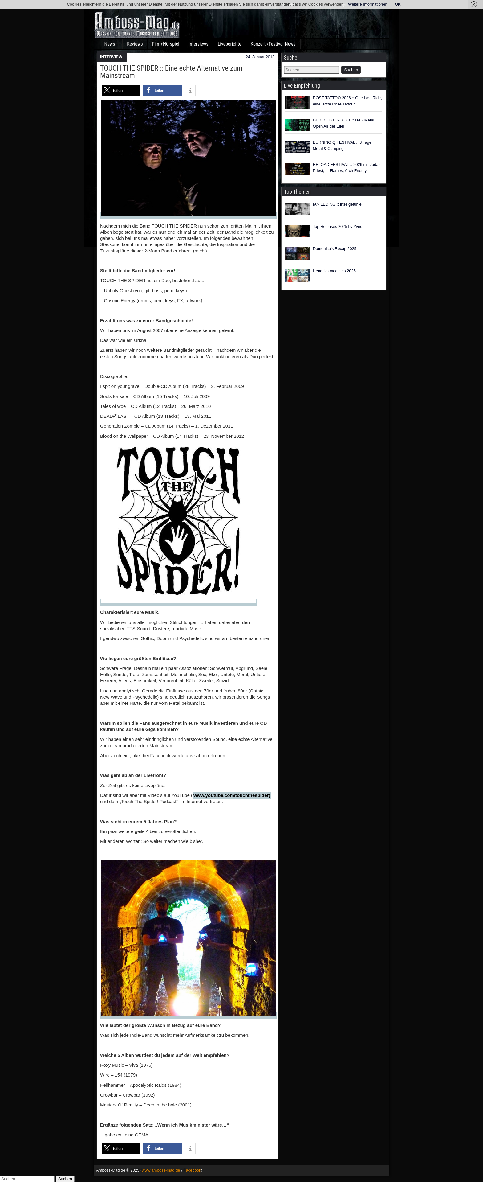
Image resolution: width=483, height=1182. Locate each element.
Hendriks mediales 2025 (334, 271)
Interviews (199, 44)
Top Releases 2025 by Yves (337, 226)
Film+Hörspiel (165, 44)
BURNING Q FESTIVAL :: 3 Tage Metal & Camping (342, 145)
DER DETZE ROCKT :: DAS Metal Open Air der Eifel (343, 123)
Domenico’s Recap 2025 (334, 248)
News (109, 44)
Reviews (135, 44)
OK (398, 4)
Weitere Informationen (368, 4)
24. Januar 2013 (260, 57)
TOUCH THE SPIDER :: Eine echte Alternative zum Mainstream (171, 72)
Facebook (192, 1170)
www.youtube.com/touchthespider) (231, 795)
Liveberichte (230, 44)
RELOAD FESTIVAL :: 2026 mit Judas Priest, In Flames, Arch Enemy (347, 167)
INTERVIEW (111, 57)
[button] (121, 90)
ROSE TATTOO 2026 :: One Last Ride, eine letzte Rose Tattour (347, 101)
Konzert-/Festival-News (272, 44)
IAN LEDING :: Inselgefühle (337, 204)
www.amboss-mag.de (161, 1170)
